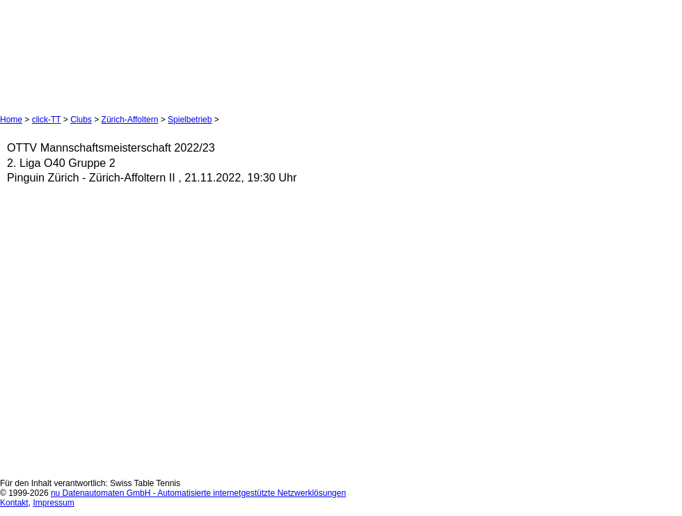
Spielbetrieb (190, 119)
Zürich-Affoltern (130, 119)
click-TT (46, 119)
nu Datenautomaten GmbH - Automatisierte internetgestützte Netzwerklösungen (198, 493)
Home (11, 119)
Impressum (53, 503)
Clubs (81, 119)
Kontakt (14, 503)
